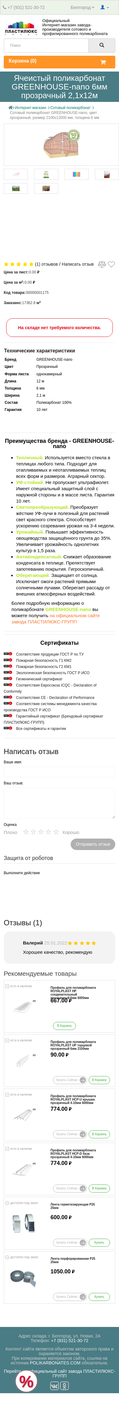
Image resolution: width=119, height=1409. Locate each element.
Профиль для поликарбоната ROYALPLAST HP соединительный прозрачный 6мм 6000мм (73, 993)
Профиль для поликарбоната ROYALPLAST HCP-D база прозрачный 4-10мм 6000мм (73, 1154)
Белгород (82, 7)
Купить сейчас (71, 1080)
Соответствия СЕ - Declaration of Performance (55, 698)
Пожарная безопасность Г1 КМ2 (44, 660)
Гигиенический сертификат (39, 679)
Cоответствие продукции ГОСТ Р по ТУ (50, 654)
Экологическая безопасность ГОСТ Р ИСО (53, 673)
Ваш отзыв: (13, 783)
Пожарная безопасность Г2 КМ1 (44, 667)
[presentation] (51, 890)
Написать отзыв (78, 264)
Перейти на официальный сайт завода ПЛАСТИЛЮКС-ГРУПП (59, 1373)
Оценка (10, 824)
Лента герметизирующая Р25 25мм (73, 1206)
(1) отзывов (46, 264)
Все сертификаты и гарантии (41, 728)
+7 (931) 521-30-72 (26, 7)
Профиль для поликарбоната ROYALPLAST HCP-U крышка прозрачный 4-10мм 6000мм (73, 1099)
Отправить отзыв (93, 844)
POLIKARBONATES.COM (55, 1362)
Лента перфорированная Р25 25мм (73, 1260)
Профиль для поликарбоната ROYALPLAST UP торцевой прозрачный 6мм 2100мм (73, 1045)
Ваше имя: (13, 762)
